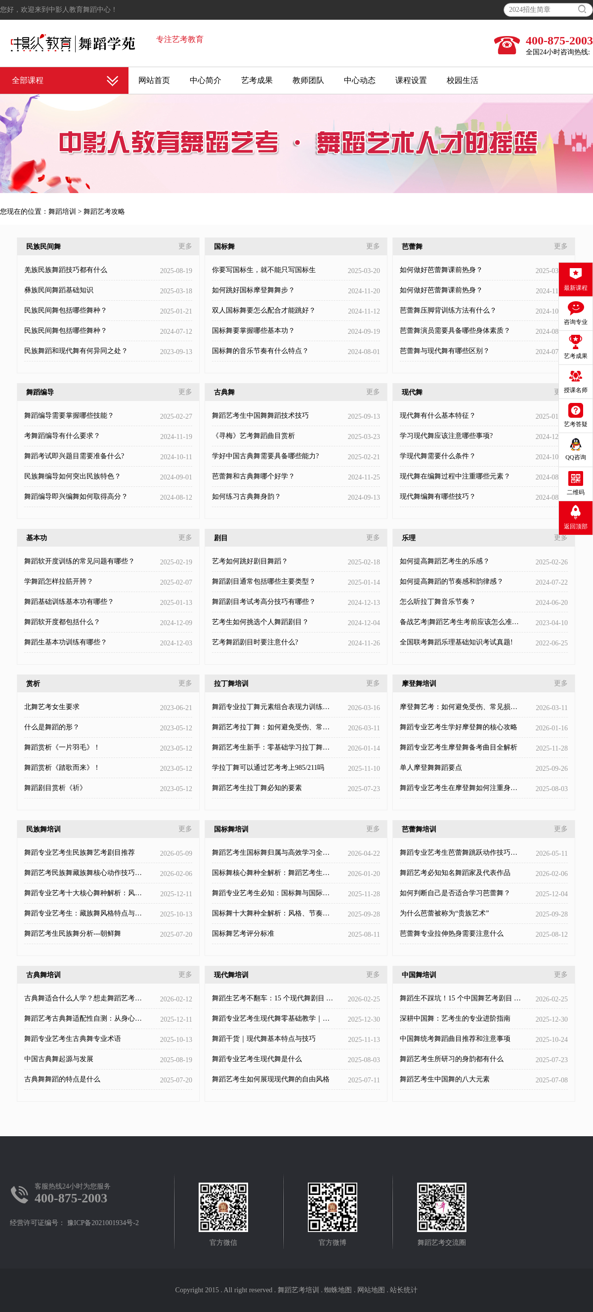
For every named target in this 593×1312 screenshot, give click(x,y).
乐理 (409, 538)
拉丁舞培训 (231, 683)
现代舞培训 (231, 975)
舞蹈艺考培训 (298, 1290)
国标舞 (224, 246)
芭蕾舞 (412, 246)
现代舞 (412, 392)
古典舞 (224, 392)
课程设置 (411, 80)
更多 (185, 246)
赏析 (33, 683)
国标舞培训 (231, 829)
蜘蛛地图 (338, 1290)
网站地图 (371, 1290)
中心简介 (205, 80)
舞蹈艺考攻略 (104, 211)
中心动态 (360, 80)
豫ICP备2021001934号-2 (103, 1223)
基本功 (36, 538)
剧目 (221, 538)
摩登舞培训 (419, 683)
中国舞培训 (419, 975)
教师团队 (308, 80)
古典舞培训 (43, 975)
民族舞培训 (43, 829)
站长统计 (404, 1290)
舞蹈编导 (40, 392)
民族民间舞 (43, 246)
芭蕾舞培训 (419, 829)
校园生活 (462, 80)
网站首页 (154, 80)
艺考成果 (257, 80)
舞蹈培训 (62, 211)
